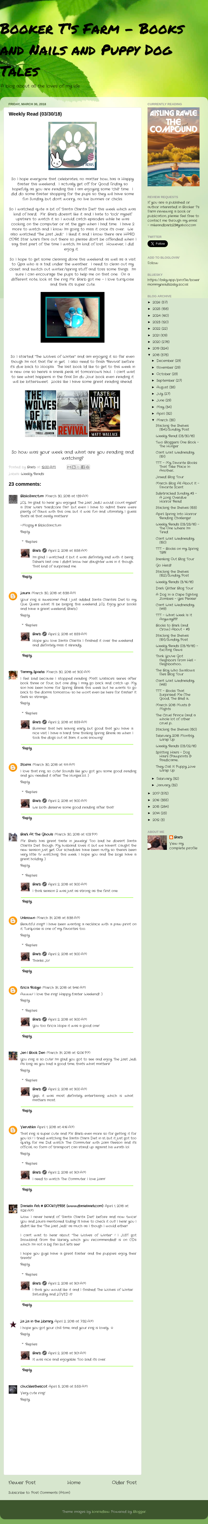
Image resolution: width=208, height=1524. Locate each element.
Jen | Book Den (32, 1053)
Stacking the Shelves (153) (176, 508)
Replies (31, 542)
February (164, 778)
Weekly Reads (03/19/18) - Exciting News (177, 648)
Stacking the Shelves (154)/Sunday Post (172, 427)
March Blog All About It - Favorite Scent (177, 485)
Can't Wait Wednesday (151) (175, 454)
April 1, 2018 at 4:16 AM (55, 1127)
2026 (157, 302)
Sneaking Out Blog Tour (175, 559)
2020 (157, 342)
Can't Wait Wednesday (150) (175, 540)
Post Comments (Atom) (50, 1492)
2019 (156, 348)
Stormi (25, 764)
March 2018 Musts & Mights (173, 707)
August (162, 387)
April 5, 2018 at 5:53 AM (68, 1386)
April (161, 413)
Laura (25, 593)
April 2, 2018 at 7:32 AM (74, 1321)
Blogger (139, 1512)
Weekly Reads (32, 474)
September (166, 380)
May (160, 407)
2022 (157, 328)
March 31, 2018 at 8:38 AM (58, 918)
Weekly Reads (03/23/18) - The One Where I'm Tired (177, 528)
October (164, 374)
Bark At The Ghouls (36, 834)
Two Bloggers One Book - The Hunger (177, 444)
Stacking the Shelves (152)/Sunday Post (172, 573)
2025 (157, 309)
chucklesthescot (33, 1386)
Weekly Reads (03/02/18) (176, 746)
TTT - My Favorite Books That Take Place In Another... (176, 467)
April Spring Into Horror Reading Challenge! (176, 516)
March (162, 420)
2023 (157, 322)
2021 (157, 335)
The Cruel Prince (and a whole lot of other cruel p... (176, 719)
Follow (153, 263)
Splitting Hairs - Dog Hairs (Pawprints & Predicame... (173, 756)
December (165, 361)
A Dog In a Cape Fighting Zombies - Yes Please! (177, 596)
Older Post (124, 1483)
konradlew (101, 1512)
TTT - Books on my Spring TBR (177, 551)
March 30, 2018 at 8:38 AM (53, 593)
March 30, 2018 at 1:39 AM (66, 496)
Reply (25, 532)
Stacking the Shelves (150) (176, 729)
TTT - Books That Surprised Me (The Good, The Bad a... (173, 695)
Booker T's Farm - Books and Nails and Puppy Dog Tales (92, 49)
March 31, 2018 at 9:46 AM (64, 987)
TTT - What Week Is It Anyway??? (174, 617)
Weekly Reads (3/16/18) (174, 582)
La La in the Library (36, 1321)
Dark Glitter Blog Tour (174, 588)
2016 (157, 800)
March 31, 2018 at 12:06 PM (68, 1053)
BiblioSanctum (32, 496)
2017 (157, 793)
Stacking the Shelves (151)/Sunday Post (172, 637)
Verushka (28, 1127)
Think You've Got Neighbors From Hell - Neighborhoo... (176, 660)
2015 (157, 806)
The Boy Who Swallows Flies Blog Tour (175, 672)
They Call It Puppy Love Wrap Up (175, 768)
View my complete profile (183, 846)
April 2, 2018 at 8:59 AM (67, 634)
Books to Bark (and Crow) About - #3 (173, 627)
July (160, 394)
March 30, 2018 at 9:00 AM (68, 672)
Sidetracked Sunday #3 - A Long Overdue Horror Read (176, 497)
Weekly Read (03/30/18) (175, 436)
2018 (157, 355)
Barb (36, 550)
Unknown (27, 918)
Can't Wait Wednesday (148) (175, 683)
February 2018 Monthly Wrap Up (175, 738)
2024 (157, 315)
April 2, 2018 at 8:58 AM (67, 550)
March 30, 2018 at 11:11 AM (53, 764)
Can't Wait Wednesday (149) (175, 607)
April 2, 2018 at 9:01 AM (67, 1172)
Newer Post (22, 1483)
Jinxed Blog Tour (170, 477)
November (165, 367)
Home (74, 1483)
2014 (157, 813)
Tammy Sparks (32, 672)
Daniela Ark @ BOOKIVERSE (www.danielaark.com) (61, 1206)
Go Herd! (163, 565)
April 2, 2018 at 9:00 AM (67, 801)
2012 (157, 820)
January (163, 785)
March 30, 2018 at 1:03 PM (75, 834)
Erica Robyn (30, 987)
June (160, 400)
